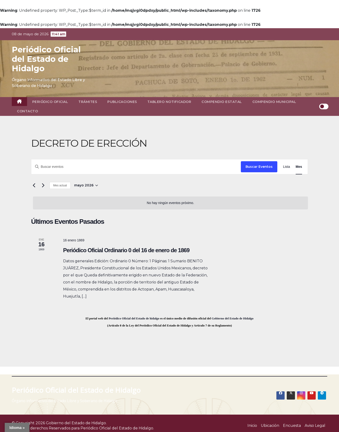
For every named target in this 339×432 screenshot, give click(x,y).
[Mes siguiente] (43, 185)
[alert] (170, 202)
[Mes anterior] (34, 185)
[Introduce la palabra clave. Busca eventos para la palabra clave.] (136, 166)
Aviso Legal (315, 425)
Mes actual (60, 185)
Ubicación (270, 425)
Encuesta (292, 425)
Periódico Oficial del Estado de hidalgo (134, 318)
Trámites (87, 102)
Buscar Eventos (259, 167)
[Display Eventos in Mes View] (299, 166)
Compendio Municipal (274, 102)
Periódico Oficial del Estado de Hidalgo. (117, 428)
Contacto (27, 111)
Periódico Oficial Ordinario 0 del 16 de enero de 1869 (126, 250)
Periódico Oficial (50, 102)
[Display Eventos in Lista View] (286, 166)
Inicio (252, 425)
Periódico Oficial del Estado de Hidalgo (46, 59)
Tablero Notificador (169, 102)
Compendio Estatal (222, 102)
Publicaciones (122, 102)
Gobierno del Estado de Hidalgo (233, 318)
